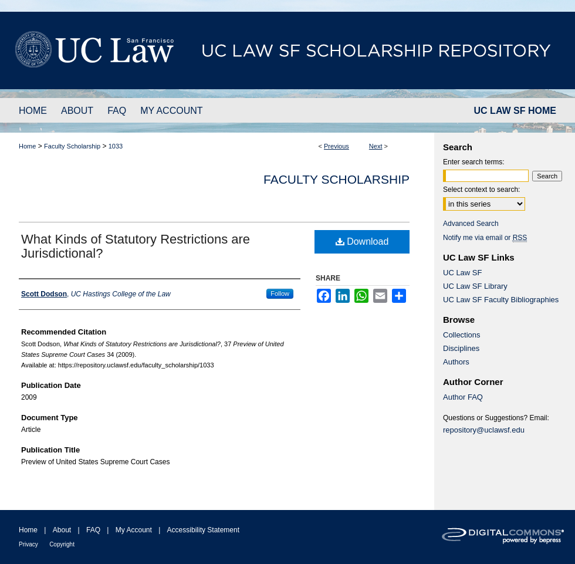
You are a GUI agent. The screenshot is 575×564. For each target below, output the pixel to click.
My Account (134, 530)
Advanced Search (471, 223)
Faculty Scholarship (72, 146)
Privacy (28, 544)
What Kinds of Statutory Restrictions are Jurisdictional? (135, 246)
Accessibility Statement (203, 530)
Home (27, 146)
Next (376, 146)
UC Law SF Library (475, 286)
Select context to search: (481, 189)
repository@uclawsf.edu (484, 429)
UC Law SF (462, 272)
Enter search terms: (474, 162)
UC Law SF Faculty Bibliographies (501, 299)
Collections (462, 334)
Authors (456, 361)
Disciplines (461, 348)
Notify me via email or (485, 238)
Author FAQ (463, 397)
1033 (116, 146)
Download (362, 241)
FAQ (93, 530)
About (62, 530)
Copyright (62, 544)
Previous (336, 146)
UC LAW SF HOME (515, 111)
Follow (279, 293)
